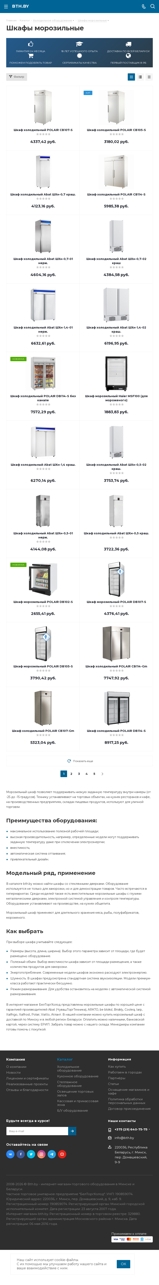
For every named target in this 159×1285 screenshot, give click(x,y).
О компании (16, 1067)
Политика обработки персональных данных (126, 1101)
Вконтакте (10, 1154)
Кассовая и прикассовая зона (77, 1103)
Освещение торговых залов (75, 1093)
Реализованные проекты (27, 1084)
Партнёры (116, 1078)
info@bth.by (124, 1138)
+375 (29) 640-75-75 (131, 1129)
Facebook (21, 1154)
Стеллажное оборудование (69, 1084)
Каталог (65, 1059)
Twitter (31, 1154)
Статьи (113, 1084)
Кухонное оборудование (78, 1076)
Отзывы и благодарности (27, 1090)
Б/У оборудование (72, 1110)
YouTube (62, 1154)
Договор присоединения (129, 1109)
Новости (13, 1072)
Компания (15, 1059)
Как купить (117, 1066)
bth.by (20, 6)
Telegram (52, 1154)
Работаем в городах (125, 1072)
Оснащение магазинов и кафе (128, 1091)
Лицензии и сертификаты (27, 1078)
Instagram (41, 1154)
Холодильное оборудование (69, 1068)
